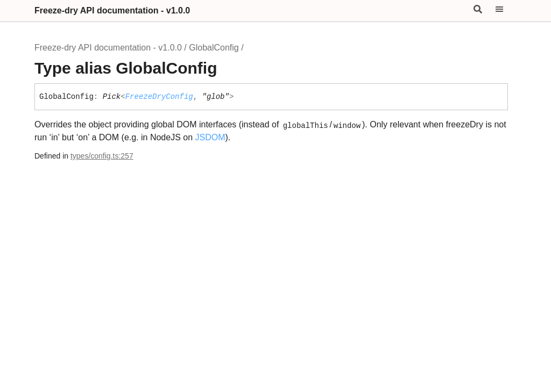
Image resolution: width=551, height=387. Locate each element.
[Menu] (506, 11)
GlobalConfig (214, 47)
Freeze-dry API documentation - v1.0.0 (112, 10)
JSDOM (210, 137)
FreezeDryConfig (159, 96)
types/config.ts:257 (101, 156)
